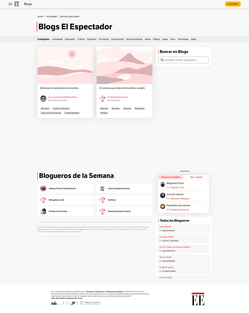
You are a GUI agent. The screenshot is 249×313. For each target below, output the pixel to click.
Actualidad (52, 16)
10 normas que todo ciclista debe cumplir (122, 88)
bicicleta (45, 108)
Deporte (104, 108)
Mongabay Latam (56, 200)
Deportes (91, 39)
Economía (104, 39)
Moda (148, 39)
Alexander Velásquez (179, 198)
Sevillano (112, 200)
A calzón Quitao (169, 271)
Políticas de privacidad (114, 292)
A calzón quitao (166, 267)
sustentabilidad (72, 113)
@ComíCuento (169, 251)
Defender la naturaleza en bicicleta (59, 88)
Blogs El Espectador (75, 27)
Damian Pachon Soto (58, 211)
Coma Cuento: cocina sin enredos (174, 247)
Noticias (127, 108)
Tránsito (104, 113)
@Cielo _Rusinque (170, 240)
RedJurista (139, 108)
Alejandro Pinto (175, 183)
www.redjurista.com (119, 97)
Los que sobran (166, 236)
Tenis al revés (165, 257)
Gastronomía (117, 39)
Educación (70, 39)
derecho (116, 108)
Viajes (194, 39)
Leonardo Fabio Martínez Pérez (64, 97)
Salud (165, 39)
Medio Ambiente (134, 39)
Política (156, 39)
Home (40, 16)
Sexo (172, 39)
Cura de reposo (175, 194)
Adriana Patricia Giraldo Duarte (62, 188)
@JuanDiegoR (169, 261)
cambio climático (61, 108)
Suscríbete (233, 4)
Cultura (81, 39)
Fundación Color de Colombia (179, 209)
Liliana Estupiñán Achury (118, 188)
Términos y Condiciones (95, 292)
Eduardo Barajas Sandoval (119, 211)
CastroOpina (165, 226)
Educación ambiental (51, 113)
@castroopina (169, 230)
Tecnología (183, 39)
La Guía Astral (165, 277)
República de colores (178, 205)
